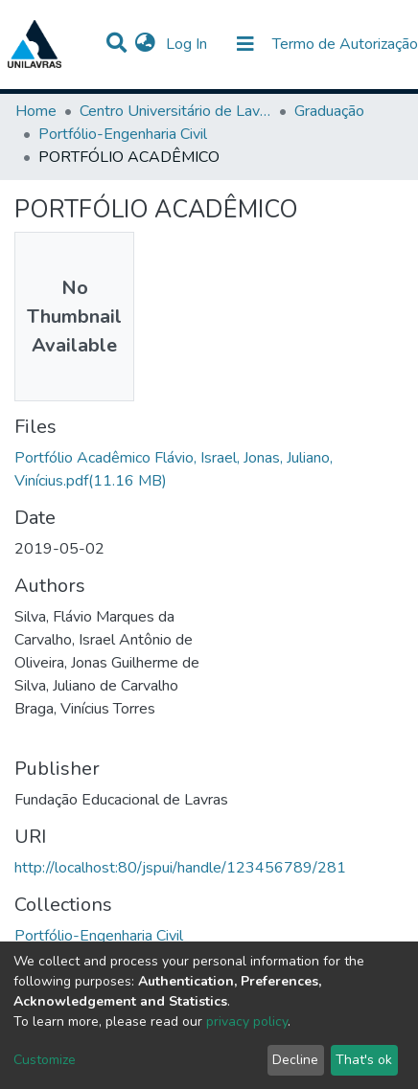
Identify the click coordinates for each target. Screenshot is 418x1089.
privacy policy (247, 1021)
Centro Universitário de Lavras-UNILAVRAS (175, 111)
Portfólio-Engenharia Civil (122, 134)
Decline (295, 1060)
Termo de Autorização (345, 44)
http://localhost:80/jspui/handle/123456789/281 (180, 867)
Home (36, 111)
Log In (188, 44)
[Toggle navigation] (245, 44)
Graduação (329, 111)
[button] (145, 44)
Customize (44, 1060)
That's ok (364, 1060)
